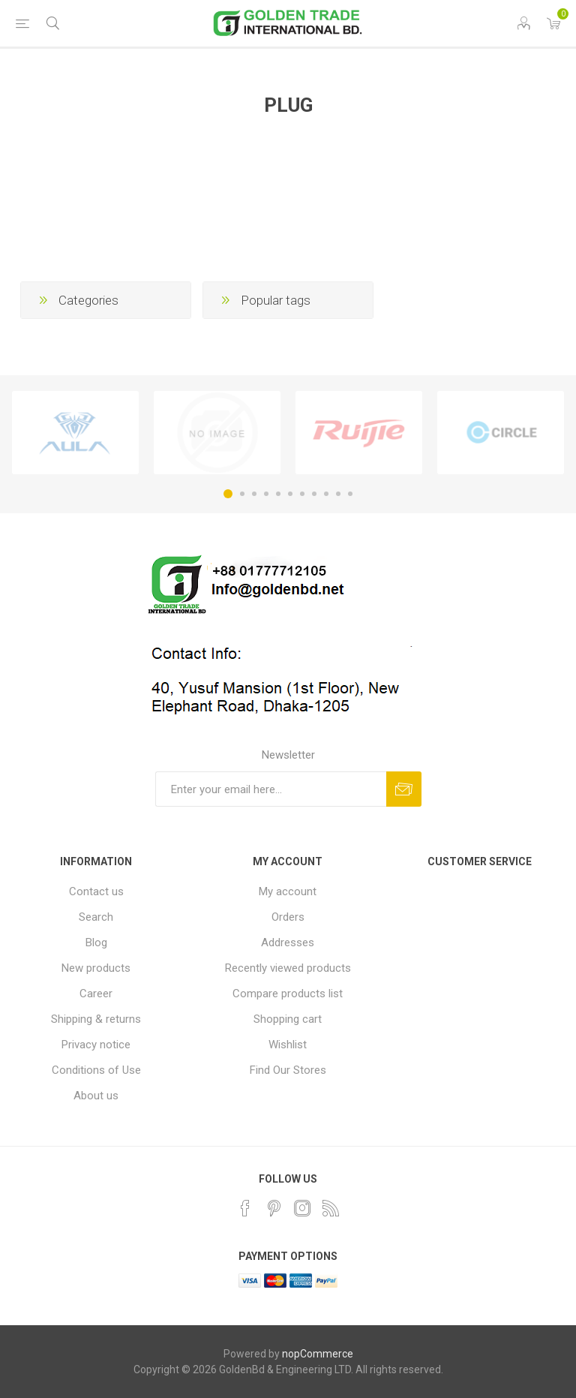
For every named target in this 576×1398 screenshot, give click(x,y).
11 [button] (350, 494)
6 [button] (290, 494)
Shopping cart (288, 1019)
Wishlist (287, 1044)
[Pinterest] (274, 1208)
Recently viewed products (288, 968)
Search (96, 917)
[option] (75, 433)
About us (96, 1095)
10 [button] (338, 494)
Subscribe (404, 789)
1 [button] (228, 493)
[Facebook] (245, 1208)
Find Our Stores (288, 1070)
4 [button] (266, 494)
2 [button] (242, 494)
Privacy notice (96, 1044)
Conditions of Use (96, 1070)
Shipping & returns (96, 1019)
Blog (96, 942)
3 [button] (254, 494)
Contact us (96, 891)
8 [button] (314, 494)
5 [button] (278, 494)
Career (96, 993)
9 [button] (326, 494)
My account (287, 891)
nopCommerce (317, 1354)
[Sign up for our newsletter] (270, 789)
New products (96, 968)
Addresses (287, 942)
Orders (288, 917)
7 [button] (302, 494)
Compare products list (287, 993)
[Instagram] (302, 1208)
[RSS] (331, 1208)
